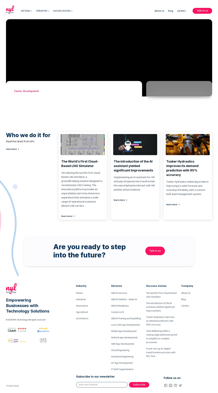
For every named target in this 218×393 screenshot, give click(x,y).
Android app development (124, 337)
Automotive (82, 306)
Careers (181, 11)
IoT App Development (122, 363)
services (26, 11)
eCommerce (82, 318)
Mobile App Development (124, 331)
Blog (170, 11)
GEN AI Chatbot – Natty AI (124, 299)
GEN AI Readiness (120, 306)
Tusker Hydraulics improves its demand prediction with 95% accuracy (160, 321)
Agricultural (82, 312)
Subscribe (139, 385)
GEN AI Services (119, 293)
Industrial (81, 299)
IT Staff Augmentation (122, 369)
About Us (159, 11)
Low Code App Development (125, 325)
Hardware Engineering (122, 357)
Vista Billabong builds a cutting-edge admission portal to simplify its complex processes (161, 336)
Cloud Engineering (120, 350)
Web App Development (122, 344)
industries (42, 11)
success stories (62, 11)
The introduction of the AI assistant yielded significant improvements (160, 307)
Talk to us (202, 11)
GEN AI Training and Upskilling (126, 318)
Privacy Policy (13, 386)
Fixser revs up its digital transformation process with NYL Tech (160, 352)
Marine (79, 293)
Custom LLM (117, 312)
